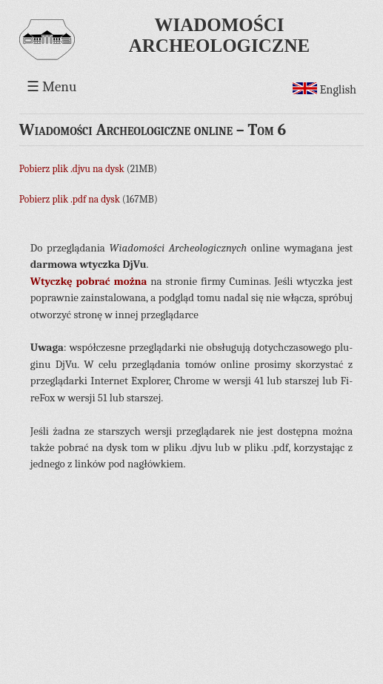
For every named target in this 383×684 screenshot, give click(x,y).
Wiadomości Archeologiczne (219, 35)
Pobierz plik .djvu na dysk (71, 168)
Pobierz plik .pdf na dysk (69, 199)
